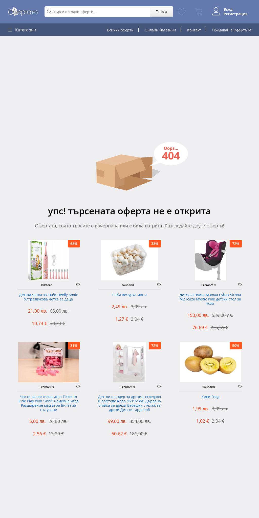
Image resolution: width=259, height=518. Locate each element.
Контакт (194, 30)
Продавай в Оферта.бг (231, 30)
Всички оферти (120, 30)
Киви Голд (210, 397)
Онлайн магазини (160, 30)
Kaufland (127, 285)
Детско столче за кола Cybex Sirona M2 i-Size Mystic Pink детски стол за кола (210, 299)
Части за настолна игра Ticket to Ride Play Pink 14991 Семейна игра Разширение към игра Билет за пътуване (48, 403)
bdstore (46, 285)
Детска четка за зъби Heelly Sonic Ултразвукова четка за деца (48, 297)
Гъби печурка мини (129, 295)
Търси (161, 11)
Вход (228, 9)
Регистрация (235, 14)
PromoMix (208, 285)
